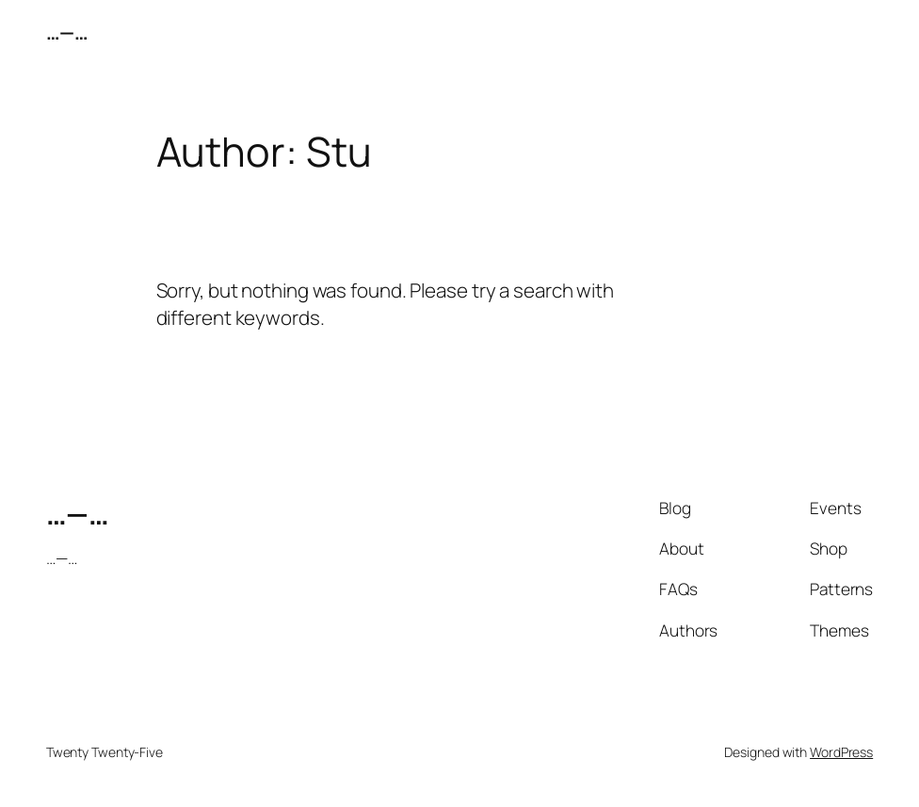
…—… (67, 32)
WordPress (841, 752)
